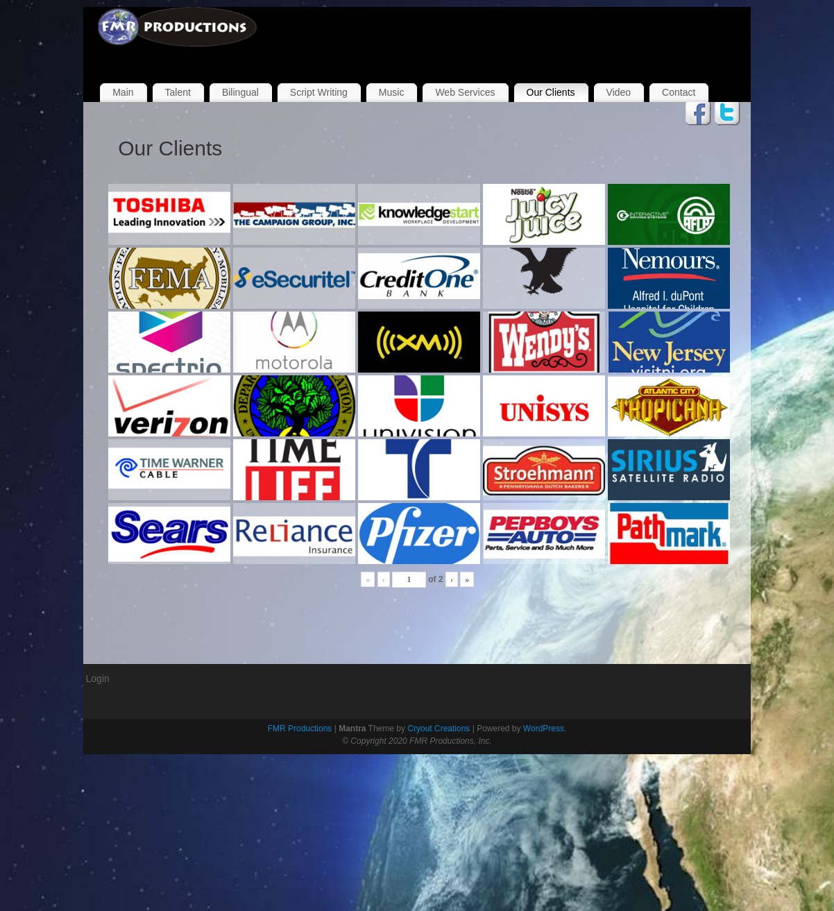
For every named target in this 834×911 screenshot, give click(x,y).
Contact (678, 92)
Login (98, 678)
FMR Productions (300, 728)
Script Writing (319, 92)
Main (122, 92)
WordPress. (544, 728)
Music (392, 92)
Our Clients (551, 92)
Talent (178, 92)
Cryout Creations (438, 728)
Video (618, 92)
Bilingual (240, 92)
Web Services (465, 92)
